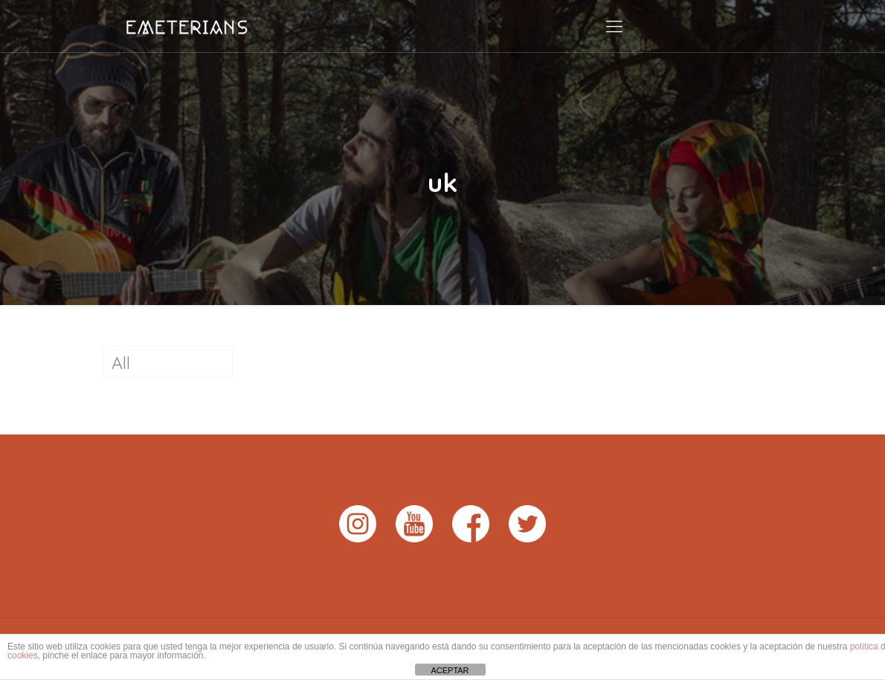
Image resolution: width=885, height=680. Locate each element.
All (121, 362)
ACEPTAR (450, 670)
